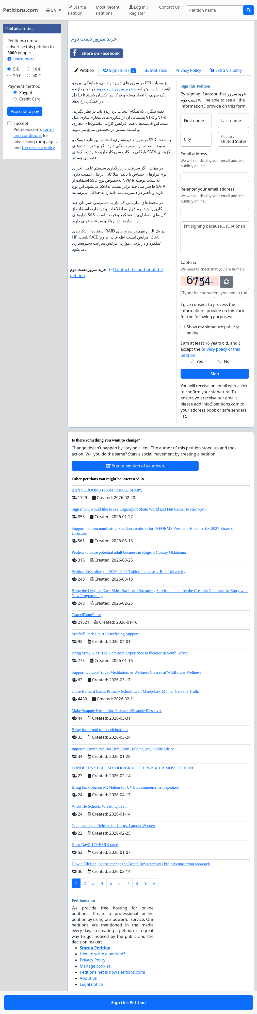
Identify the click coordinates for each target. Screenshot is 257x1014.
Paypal (25, 92)
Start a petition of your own (135, 466)
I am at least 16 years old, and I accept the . (210, 349)
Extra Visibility (226, 70)
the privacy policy (38, 147)
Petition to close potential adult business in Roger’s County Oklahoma (129, 552)
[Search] (215, 10)
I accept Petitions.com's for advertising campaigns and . (35, 135)
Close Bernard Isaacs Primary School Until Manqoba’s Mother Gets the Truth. (135, 691)
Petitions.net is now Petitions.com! (112, 972)
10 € (37, 69)
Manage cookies (95, 966)
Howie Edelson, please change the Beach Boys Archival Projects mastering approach (141, 864)
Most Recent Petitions (107, 10)
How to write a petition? (102, 954)
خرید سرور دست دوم (115, 89)
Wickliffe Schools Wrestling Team (99, 806)
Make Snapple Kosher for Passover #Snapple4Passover (117, 710)
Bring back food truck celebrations (100, 730)
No (227, 361)
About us (88, 978)
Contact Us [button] (170, 7)
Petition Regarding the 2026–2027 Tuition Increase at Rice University (128, 571)
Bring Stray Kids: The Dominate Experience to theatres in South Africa (129, 653)
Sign (215, 374)
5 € (16, 69)
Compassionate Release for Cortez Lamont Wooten (113, 825)
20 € (17, 75)
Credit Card (30, 99)
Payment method (23, 86)
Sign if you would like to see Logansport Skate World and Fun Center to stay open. (139, 509)
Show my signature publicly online (213, 330)
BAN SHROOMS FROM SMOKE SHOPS (107, 490)
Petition (84, 70)
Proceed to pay (25, 111)
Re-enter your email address (207, 189)
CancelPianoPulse (86, 615)
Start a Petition (77, 10)
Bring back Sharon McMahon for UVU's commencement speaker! (126, 787)
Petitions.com (20, 10)
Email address (194, 154)
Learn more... (22, 59)
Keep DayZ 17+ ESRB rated (95, 844)
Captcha (188, 262)
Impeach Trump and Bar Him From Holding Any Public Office (123, 749)
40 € (37, 75)
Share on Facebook (95, 53)
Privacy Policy (188, 70)
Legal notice (91, 984)
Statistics (156, 70)
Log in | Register (139, 10)
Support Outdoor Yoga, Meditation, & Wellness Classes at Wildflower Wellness (136, 672)
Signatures (119, 70)
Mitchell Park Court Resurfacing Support (105, 634)
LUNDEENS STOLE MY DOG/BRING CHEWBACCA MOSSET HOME (133, 768)
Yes (200, 361)
